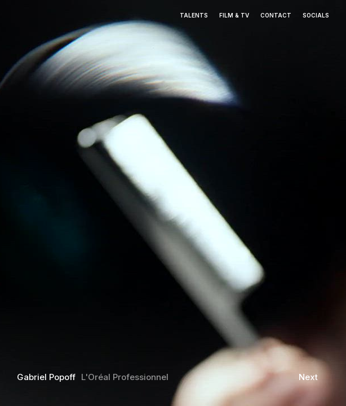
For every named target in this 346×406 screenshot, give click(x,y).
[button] (43, 193)
